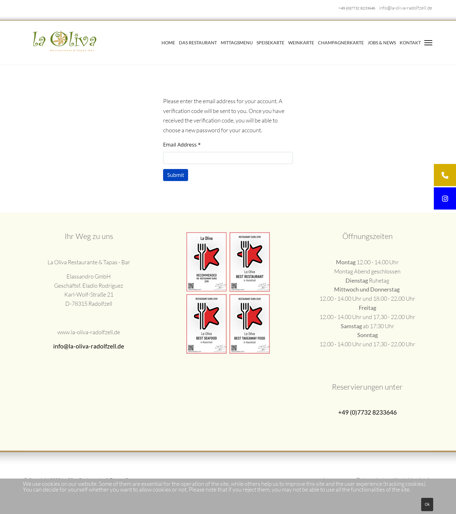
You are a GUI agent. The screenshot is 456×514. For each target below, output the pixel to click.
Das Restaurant (198, 42)
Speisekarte (270, 42)
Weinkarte (301, 42)
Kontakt (410, 42)
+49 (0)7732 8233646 (357, 8)
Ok (427, 504)
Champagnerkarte (341, 42)
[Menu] (428, 42)
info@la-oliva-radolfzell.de (405, 8)
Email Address (182, 144)
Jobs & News (382, 42)
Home (168, 42)
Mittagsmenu (237, 42)
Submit (175, 175)
